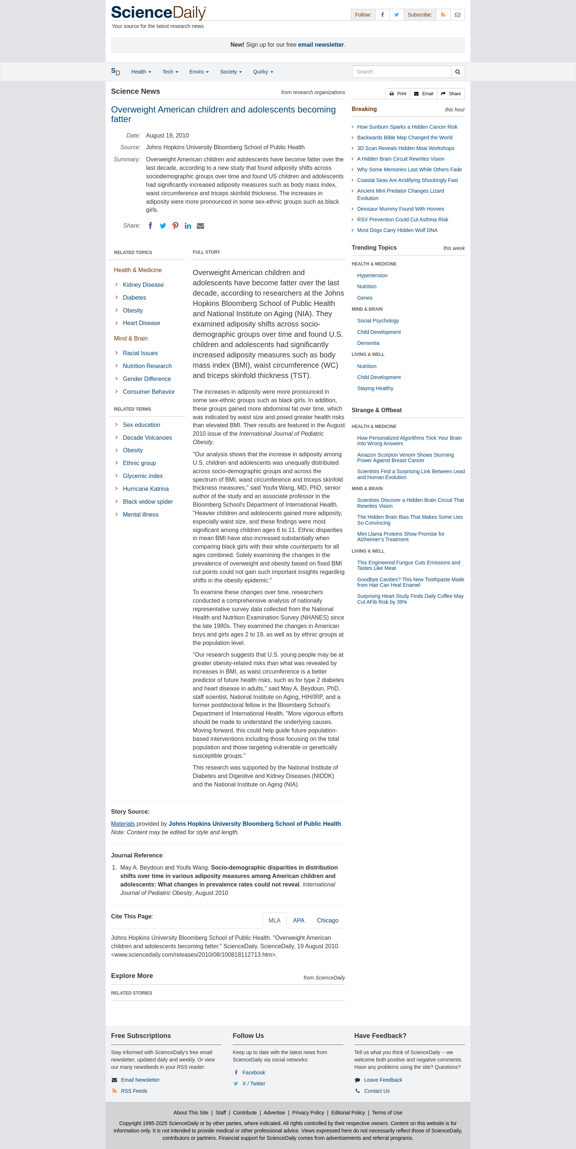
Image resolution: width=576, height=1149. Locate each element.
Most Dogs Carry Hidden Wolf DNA (397, 230)
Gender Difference (147, 379)
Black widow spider (148, 502)
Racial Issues (140, 353)
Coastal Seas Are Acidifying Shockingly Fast (407, 180)
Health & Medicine (138, 270)
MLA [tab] (275, 920)
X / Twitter (254, 1083)
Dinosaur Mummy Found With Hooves (400, 209)
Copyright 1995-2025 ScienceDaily (159, 1123)
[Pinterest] (175, 225)
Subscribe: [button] (420, 15)
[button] (397, 93)
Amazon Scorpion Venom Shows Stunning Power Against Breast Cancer (405, 457)
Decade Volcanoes (147, 438)
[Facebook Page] (382, 14)
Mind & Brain (131, 338)
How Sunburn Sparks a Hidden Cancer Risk (407, 127)
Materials (123, 824)
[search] (458, 71)
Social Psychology (378, 321)
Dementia (368, 343)
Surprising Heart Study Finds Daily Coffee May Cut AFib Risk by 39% (410, 598)
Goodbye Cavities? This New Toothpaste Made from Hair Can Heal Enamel (410, 582)
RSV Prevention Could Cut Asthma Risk (402, 219)
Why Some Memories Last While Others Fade (409, 169)
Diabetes (134, 298)
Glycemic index (143, 476)
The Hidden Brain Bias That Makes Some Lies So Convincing (410, 519)
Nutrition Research (147, 366)
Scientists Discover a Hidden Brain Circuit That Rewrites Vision (410, 503)
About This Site (191, 1113)
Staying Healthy (375, 388)
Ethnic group (139, 463)
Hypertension (372, 275)
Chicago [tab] (328, 920)
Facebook (254, 1072)
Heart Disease (141, 323)
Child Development (379, 332)
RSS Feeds (134, 1091)
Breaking (364, 109)
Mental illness (141, 514)
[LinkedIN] (188, 225)
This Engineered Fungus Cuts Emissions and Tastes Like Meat (408, 565)
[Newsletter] (457, 14)
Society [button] (231, 72)
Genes (364, 298)
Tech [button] (170, 72)
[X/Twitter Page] (397, 14)
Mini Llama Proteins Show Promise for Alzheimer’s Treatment (400, 536)
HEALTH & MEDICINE (374, 264)
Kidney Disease (143, 285)
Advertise (274, 1113)
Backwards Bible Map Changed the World (404, 137)
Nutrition (366, 286)
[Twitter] (163, 225)
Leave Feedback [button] (383, 1080)
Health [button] (141, 72)
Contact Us (377, 1091)
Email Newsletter (140, 1080)
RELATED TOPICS (133, 252)
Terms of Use (387, 1113)
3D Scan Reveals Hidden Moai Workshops (405, 148)
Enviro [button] (199, 72)
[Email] (200, 225)
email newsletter (321, 45)
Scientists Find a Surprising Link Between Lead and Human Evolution (411, 474)
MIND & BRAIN (367, 309)
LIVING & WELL (368, 354)
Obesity (133, 310)
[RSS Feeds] (443, 14)
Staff (221, 1113)
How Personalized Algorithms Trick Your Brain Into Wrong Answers (409, 440)
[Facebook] (150, 225)
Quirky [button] (263, 72)
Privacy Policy (308, 1113)
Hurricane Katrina (146, 489)
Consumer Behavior (149, 392)
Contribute (245, 1113)
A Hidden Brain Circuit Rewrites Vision (400, 159)
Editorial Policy (348, 1113)
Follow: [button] (363, 15)
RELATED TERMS (132, 409)
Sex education (141, 425)
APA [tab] (299, 920)
